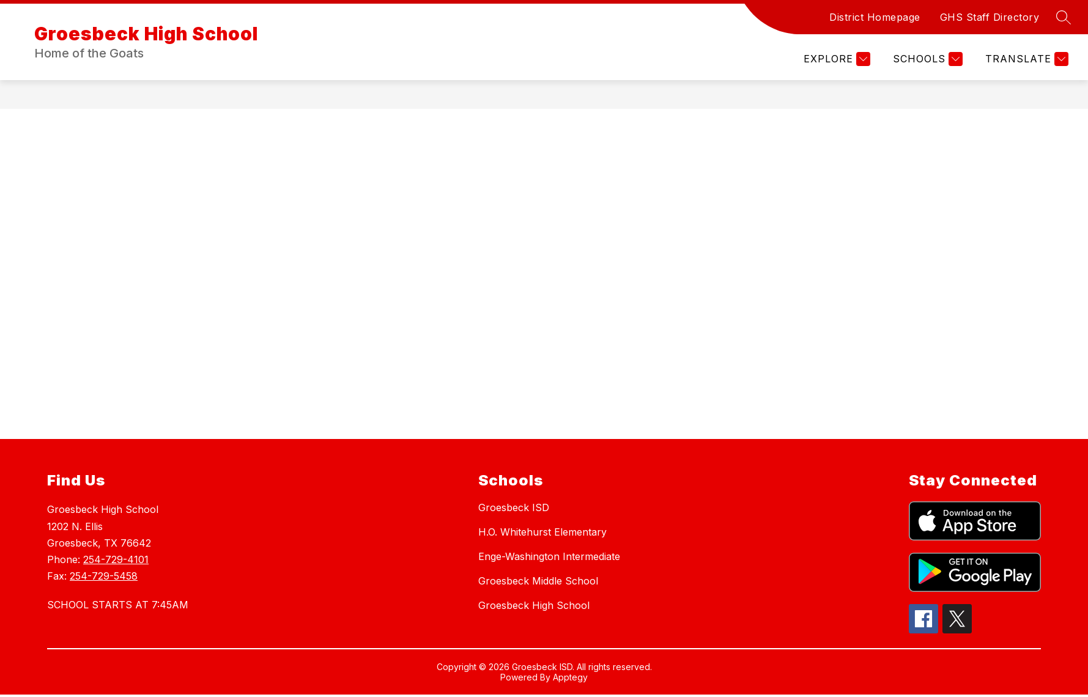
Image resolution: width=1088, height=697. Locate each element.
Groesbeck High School (534, 605)
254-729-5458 (104, 576)
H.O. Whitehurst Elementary (542, 532)
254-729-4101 (116, 559)
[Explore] (835, 59)
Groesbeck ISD (513, 507)
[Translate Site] (1025, 59)
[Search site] (1063, 17)
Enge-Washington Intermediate (549, 556)
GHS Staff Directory (990, 17)
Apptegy (570, 677)
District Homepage (874, 17)
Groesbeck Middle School (538, 581)
